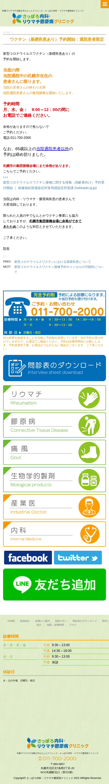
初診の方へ (61, 621)
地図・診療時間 (55, 624)
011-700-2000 (57, 758)
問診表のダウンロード (85, 621)
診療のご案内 (42, 621)
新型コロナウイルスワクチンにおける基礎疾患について (52, 261)
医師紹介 (25, 621)
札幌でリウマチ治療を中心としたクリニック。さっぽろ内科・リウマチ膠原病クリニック (58, 753)
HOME (11, 621)
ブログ (72, 624)
